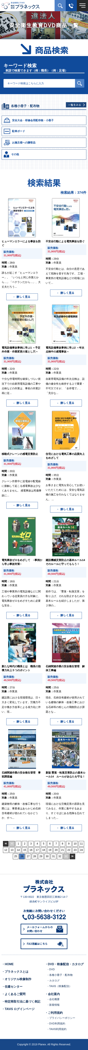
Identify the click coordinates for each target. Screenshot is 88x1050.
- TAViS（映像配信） (60, 986)
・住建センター (12, 986)
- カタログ (54, 980)
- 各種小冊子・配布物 (60, 974)
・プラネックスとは (15, 971)
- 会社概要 (54, 999)
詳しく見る (22, 297)
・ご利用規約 (54, 1012)
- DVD (51, 969)
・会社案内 (52, 994)
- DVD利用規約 (56, 1023)
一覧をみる (74, 105)
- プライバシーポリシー (61, 1017)
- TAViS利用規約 (57, 1029)
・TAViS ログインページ (18, 1009)
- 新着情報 (54, 1004)
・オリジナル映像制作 (16, 979)
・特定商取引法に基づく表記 (21, 1001)
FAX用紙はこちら (46, 944)
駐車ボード (14, 131)
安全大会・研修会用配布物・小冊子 (29, 120)
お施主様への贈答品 (19, 143)
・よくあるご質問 (13, 994)
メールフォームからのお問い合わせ (45, 929)
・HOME (8, 964)
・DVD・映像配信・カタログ (64, 964)
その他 (11, 154)
